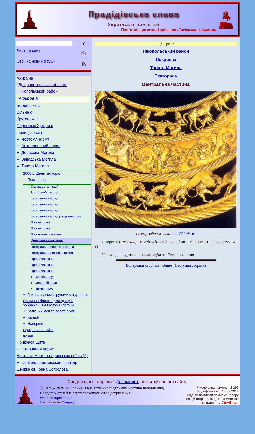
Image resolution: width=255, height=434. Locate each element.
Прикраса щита (31, 366)
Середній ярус (46, 300)
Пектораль (37, 189)
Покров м (29, 98)
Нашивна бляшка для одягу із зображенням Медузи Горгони (48, 322)
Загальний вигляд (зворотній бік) (56, 228)
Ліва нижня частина (46, 247)
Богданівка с (28, 106)
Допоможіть (127, 408)
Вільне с (24, 114)
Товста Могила (35, 173)
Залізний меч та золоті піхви (51, 331)
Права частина (42, 274)
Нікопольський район (38, 91)
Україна (26, 78)
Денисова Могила (37, 158)
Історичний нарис (37, 374)
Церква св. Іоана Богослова (42, 396)
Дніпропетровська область (43, 85)
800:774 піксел (183, 233)
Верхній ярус (44, 293)
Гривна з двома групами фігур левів (58, 313)
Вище (167, 265)
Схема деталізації (44, 196)
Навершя (35, 345)
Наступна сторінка (190, 265)
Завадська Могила (38, 166)
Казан (28, 359)
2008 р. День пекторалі (42, 182)
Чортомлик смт (35, 144)
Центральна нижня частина (52, 268)
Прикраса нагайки (38, 352)
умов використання (56, 424)
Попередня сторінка (142, 265)
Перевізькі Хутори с (35, 129)
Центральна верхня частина (52, 261)
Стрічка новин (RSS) (36, 61)
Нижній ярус (44, 306)
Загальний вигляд (44, 202)
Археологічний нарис (40, 151)
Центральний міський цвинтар (49, 388)
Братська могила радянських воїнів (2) (52, 381)
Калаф (33, 338)
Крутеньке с (28, 121)
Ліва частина (40, 235)
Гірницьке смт (29, 136)
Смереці (68, 429)
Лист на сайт (28, 50)
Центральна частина (47, 254)
